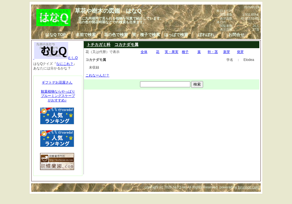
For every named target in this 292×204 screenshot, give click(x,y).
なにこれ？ (64, 64)
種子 (185, 52)
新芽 (226, 52)
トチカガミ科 (98, 44)
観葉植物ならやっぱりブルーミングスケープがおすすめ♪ (58, 96)
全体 (144, 52)
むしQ (55, 58)
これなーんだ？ (97, 75)
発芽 (240, 52)
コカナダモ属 (126, 44)
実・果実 (171, 52)
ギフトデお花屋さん (57, 82)
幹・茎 (213, 52)
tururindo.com (248, 187)
